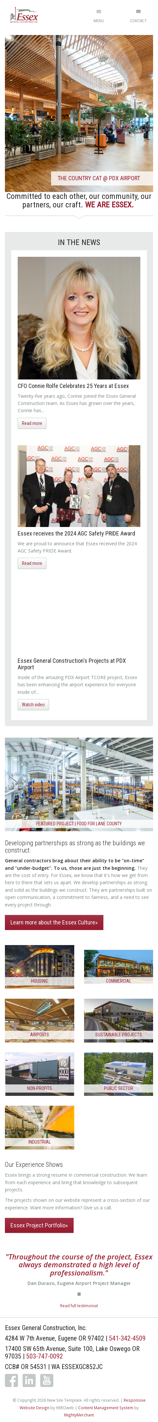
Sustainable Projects (118, 1034)
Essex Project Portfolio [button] (37, 1225)
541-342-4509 (127, 1338)
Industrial (39, 1142)
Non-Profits (39, 1088)
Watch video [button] (33, 704)
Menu (99, 20)
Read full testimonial (79, 1305)
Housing (39, 981)
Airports (39, 1034)
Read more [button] (32, 423)
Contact (138, 20)
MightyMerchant (79, 1414)
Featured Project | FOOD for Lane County (79, 823)
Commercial (118, 981)
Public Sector (118, 1088)
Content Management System (105, 1407)
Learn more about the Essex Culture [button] (52, 922)
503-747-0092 (44, 1356)
